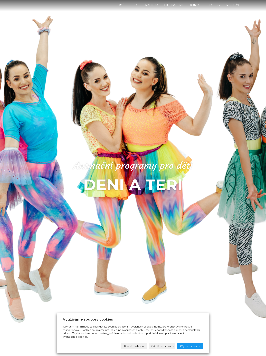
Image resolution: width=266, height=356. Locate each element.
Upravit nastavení (134, 346)
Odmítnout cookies (162, 346)
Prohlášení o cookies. (75, 336)
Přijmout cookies (190, 346)
